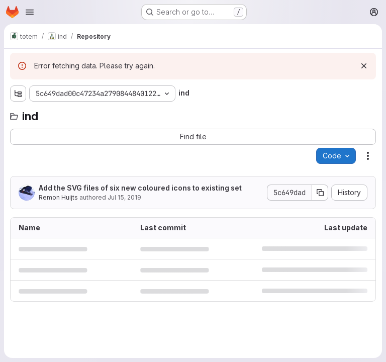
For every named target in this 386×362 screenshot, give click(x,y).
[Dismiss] (364, 66)
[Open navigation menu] (30, 12)
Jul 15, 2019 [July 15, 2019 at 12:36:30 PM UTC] (124, 197)
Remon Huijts (58, 197)
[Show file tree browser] (18, 93)
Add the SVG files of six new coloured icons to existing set (140, 188)
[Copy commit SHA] (320, 193)
